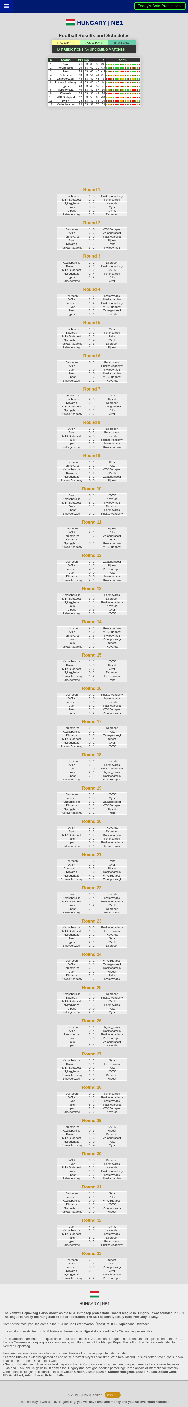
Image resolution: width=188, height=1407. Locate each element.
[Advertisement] (92, 152)
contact (112, 1395)
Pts (80, 60)
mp (86, 60)
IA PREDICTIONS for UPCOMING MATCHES (94, 49)
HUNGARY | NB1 (94, 23)
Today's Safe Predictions (160, 6)
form (123, 60)
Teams (65, 60)
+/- (103, 60)
